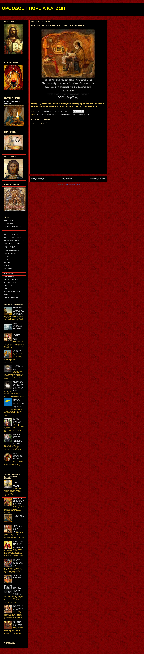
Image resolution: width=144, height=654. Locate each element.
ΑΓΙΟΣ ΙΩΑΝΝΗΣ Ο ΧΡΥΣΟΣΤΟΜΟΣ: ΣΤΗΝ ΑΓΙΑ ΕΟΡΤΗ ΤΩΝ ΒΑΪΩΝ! (18, 607)
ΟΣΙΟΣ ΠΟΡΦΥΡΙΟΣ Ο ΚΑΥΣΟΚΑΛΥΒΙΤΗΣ (10, 247)
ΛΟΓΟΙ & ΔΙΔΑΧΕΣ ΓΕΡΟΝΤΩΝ (12, 237)
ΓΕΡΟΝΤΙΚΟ (7, 259)
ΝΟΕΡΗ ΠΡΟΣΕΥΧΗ (9, 277)
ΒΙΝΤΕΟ (6, 294)
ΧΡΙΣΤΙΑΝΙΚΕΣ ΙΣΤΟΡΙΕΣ (11, 282)
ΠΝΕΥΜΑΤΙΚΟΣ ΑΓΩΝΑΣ (65, 114)
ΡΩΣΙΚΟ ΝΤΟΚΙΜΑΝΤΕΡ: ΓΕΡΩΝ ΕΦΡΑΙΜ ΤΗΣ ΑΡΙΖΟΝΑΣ (17, 326)
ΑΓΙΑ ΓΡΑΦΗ (7, 262)
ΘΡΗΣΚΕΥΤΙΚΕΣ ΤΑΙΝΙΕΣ (11, 297)
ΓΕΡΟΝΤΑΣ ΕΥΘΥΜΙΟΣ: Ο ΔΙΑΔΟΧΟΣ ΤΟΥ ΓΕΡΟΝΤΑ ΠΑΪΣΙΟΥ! (18, 420)
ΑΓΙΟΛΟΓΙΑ (7, 232)
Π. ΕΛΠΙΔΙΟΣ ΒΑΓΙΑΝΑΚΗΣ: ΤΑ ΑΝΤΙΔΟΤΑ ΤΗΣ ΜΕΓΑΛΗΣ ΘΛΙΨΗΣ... (17, 337)
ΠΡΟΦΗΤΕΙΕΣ (8, 268)
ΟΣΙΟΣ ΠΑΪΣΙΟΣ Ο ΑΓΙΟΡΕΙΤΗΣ (12, 243)
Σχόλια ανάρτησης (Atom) (72, 184)
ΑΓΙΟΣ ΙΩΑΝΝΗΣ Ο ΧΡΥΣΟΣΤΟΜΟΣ (14, 240)
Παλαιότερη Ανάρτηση (97, 179)
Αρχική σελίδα (67, 179)
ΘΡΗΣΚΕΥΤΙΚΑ (8, 285)
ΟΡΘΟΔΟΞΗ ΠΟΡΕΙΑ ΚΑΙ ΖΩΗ (33, 8)
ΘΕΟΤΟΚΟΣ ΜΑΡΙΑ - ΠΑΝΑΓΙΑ (12, 226)
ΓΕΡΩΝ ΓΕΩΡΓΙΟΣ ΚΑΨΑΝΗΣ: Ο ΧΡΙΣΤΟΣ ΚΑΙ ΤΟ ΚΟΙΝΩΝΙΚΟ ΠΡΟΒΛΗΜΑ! (18, 484)
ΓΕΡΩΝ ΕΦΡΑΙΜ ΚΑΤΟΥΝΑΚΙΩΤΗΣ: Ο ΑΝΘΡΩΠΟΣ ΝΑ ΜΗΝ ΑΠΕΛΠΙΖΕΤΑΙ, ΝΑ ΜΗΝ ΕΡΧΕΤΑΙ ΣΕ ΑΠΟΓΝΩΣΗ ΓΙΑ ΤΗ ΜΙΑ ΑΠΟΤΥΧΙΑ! (18, 386)
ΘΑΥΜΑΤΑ (6, 265)
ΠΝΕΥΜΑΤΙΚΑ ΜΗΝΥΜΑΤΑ (11, 279)
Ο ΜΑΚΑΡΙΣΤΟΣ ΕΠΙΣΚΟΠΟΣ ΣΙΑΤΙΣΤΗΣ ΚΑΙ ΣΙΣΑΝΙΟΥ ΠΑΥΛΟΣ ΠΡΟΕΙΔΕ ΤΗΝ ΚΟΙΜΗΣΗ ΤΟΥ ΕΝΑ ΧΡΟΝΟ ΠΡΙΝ (18, 439)
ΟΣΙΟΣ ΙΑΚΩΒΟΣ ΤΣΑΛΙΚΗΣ (11, 253)
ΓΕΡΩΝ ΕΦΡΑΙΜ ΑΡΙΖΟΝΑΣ (11, 250)
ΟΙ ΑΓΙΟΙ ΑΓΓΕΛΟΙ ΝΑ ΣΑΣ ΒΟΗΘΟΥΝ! (18, 515)
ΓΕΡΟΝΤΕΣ (7, 256)
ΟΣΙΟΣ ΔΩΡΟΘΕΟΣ (51, 114)
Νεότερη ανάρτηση (37, 179)
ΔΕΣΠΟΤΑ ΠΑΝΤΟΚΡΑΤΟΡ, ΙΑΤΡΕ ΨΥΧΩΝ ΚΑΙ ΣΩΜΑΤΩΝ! (18, 456)
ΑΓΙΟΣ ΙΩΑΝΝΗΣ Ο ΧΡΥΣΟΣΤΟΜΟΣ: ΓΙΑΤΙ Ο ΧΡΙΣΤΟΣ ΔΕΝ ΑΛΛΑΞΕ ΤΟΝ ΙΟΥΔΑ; (18, 562)
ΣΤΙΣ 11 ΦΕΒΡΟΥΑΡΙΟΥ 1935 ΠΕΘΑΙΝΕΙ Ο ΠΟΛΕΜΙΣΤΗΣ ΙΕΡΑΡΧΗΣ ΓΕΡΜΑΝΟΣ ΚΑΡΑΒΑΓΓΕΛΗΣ (18, 590)
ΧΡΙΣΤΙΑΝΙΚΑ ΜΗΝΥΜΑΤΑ (81, 114)
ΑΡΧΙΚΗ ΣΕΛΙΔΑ (8, 220)
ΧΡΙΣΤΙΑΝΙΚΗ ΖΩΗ (9, 274)
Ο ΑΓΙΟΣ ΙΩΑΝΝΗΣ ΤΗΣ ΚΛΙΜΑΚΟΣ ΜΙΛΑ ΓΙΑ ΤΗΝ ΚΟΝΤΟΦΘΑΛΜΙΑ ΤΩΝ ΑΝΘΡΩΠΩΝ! (18, 544)
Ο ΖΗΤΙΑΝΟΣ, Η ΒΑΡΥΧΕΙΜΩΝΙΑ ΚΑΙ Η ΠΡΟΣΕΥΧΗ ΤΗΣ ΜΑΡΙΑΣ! (18, 367)
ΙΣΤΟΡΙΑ (6, 288)
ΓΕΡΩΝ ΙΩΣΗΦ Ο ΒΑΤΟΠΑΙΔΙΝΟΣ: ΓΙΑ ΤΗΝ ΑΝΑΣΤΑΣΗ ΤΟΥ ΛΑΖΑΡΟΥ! (18, 501)
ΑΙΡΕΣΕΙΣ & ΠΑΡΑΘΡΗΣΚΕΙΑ (12, 291)
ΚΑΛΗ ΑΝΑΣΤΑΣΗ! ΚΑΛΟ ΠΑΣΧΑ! (18, 576)
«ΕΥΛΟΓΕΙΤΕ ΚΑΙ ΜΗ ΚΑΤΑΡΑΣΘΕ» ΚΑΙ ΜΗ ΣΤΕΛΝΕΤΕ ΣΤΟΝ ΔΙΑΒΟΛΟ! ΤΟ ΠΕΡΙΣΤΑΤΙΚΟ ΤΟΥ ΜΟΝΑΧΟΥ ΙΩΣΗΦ (18, 311)
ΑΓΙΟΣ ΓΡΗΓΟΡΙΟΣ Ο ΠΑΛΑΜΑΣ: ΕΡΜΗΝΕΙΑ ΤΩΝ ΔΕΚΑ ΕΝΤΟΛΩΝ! (18, 624)
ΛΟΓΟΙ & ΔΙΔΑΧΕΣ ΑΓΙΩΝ (11, 234)
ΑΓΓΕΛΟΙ (6, 229)
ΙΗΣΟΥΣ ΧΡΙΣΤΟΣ (9, 223)
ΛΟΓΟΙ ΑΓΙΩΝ (40, 114)
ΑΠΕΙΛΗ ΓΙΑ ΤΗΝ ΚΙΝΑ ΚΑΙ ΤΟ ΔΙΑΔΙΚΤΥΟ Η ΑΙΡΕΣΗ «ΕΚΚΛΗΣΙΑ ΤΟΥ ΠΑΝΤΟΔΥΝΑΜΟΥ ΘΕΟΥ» (18, 403)
